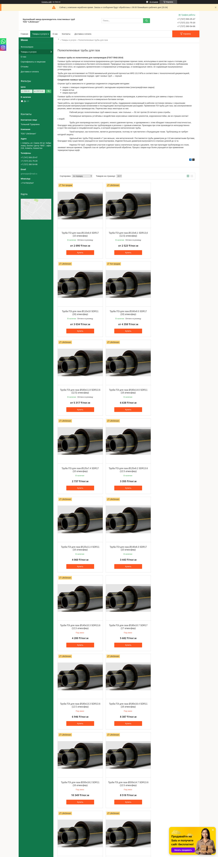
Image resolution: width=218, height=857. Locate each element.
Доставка (27, 840)
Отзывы (24, 66)
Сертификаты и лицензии (33, 61)
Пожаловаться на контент (116, 854)
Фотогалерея (27, 47)
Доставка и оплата (83, 34)
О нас (55, 34)
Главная (24, 34)
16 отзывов (153, 2)
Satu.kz (121, 852)
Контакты (66, 34)
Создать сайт (47, 2)
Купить (79, 251)
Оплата (26, 843)
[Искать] (146, 20)
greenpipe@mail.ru (29, 174)
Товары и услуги (39, 34)
